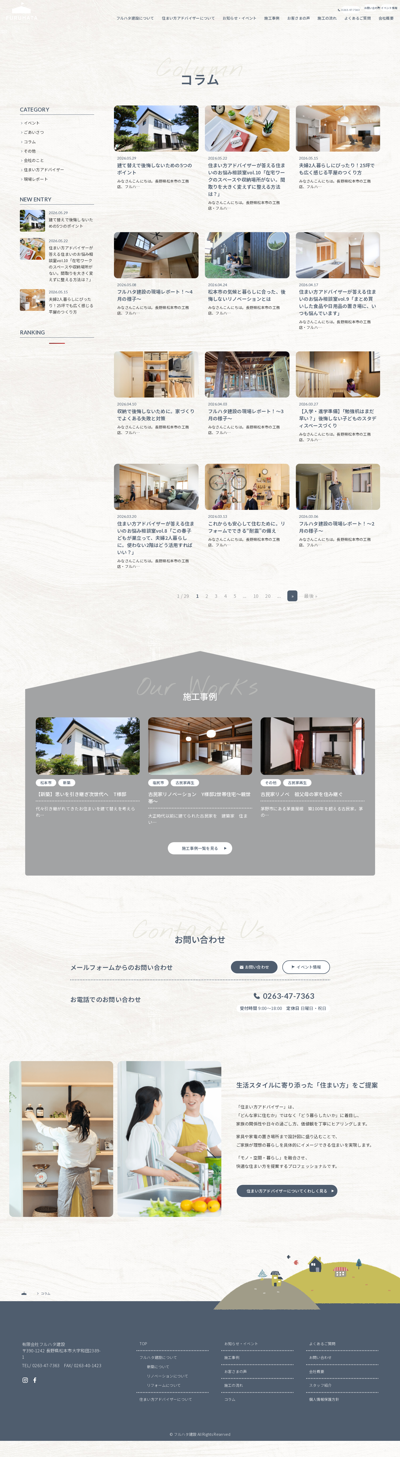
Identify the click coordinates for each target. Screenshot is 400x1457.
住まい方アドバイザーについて (165, 1415)
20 (268, 607)
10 (255, 607)
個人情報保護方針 (324, 1415)
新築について (158, 1382)
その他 (30, 154)
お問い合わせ (320, 1373)
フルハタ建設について (158, 1373)
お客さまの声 (235, 1387)
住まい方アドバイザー (44, 172)
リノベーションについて (168, 1392)
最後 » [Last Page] (311, 607)
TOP (143, 1359)
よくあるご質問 (322, 1359)
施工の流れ (233, 1401)
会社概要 (316, 1387)
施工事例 (231, 1373)
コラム (30, 144)
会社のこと (34, 163)
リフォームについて (164, 1401)
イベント (32, 126)
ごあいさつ (34, 135)
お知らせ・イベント (241, 1359)
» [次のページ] (292, 607)
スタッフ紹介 (320, 1401)
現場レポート (36, 182)
